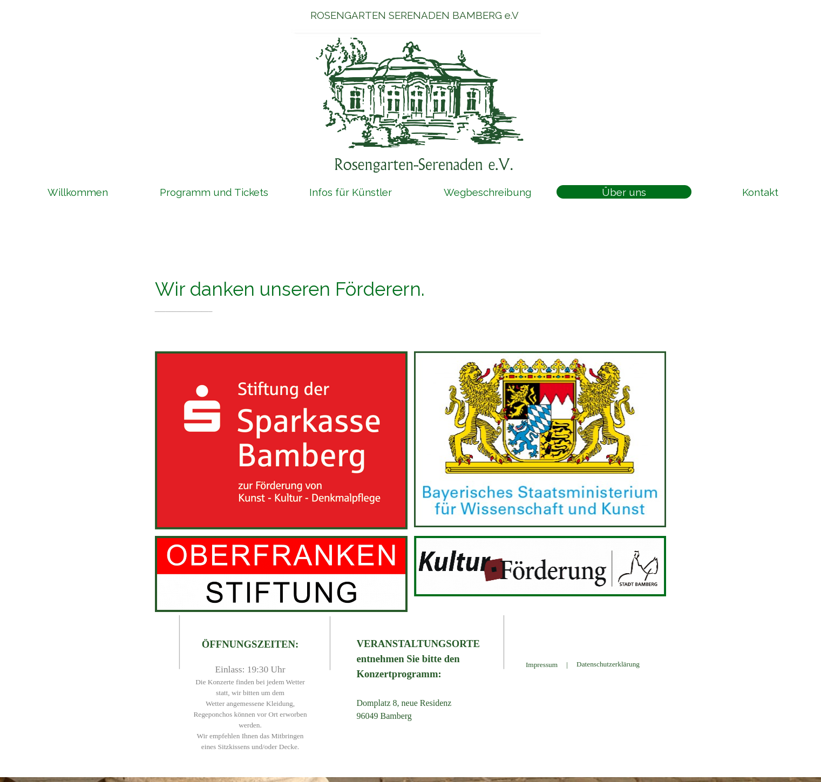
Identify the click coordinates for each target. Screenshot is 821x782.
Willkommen (78, 192)
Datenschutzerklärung (608, 664)
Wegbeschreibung (487, 192)
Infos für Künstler (350, 192)
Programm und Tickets (214, 192)
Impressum (542, 665)
